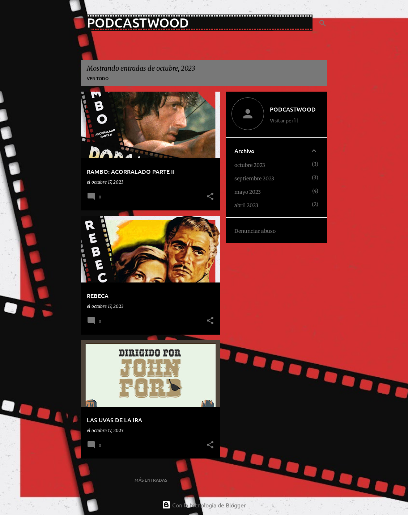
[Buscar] (322, 23)
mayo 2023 (247, 192)
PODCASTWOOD (138, 22)
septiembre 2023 (254, 178)
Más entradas (151, 480)
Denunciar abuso (255, 231)
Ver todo (98, 78)
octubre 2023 (249, 165)
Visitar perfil (284, 120)
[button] (210, 197)
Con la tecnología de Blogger (204, 504)
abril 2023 (246, 205)
